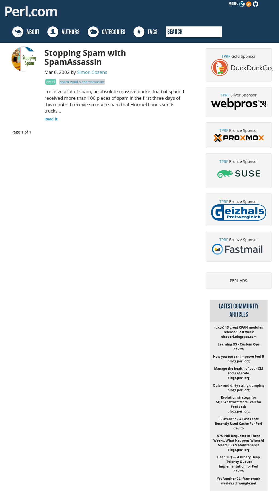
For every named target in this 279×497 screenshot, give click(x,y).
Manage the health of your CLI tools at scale (238, 370)
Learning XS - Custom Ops (239, 344)
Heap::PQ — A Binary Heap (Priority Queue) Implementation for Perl (238, 462)
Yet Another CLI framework (238, 478)
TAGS (145, 31)
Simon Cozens (92, 72)
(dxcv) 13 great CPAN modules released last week (238, 329)
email (50, 81)
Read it (50, 119)
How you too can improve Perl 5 (238, 356)
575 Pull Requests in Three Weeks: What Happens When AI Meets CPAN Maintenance (238, 440)
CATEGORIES (106, 31)
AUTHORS (63, 31)
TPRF (226, 56)
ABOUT (25, 31)
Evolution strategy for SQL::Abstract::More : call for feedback (238, 402)
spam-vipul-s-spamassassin (82, 81)
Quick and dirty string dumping (238, 385)
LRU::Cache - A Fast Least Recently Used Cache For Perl (238, 421)
